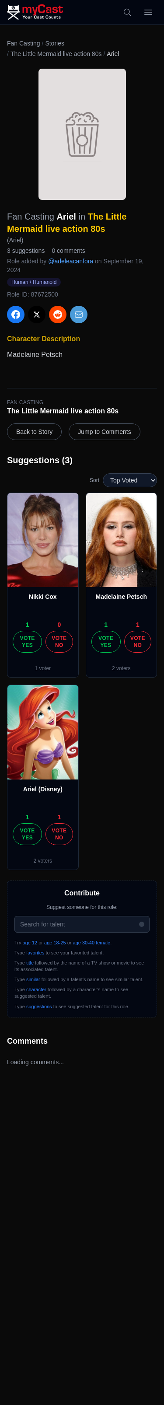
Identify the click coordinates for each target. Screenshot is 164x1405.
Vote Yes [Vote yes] (27, 641)
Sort (94, 480)
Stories (54, 43)
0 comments (68, 250)
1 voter (43, 668)
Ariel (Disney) (43, 789)
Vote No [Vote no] (59, 641)
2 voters (121, 668)
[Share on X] (36, 314)
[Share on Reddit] (57, 314)
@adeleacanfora (70, 261)
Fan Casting (23, 43)
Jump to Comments (104, 431)
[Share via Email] (78, 314)
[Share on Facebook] (15, 314)
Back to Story (34, 431)
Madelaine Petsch (121, 596)
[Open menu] (148, 12)
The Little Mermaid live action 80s (56, 53)
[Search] (127, 12)
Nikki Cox (43, 596)
